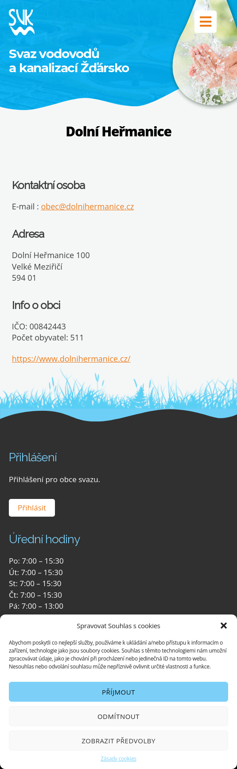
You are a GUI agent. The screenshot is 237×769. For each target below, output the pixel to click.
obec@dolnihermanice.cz (87, 206)
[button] (223, 625)
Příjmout (118, 692)
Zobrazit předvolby (118, 740)
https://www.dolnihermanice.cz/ (71, 358)
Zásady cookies (118, 758)
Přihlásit (32, 507)
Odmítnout (118, 716)
